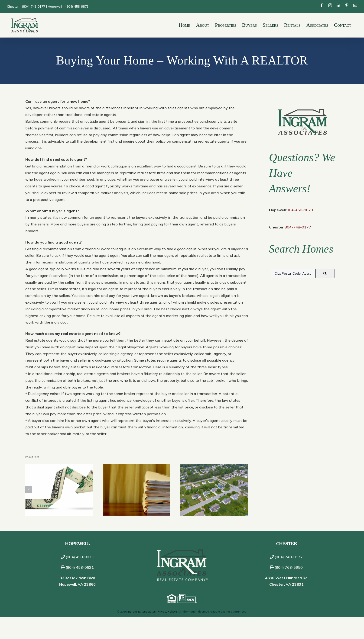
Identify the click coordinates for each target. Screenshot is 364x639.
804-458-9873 (300, 210)
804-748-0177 (298, 227)
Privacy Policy (167, 611)
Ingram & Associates (141, 611)
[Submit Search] (325, 273)
